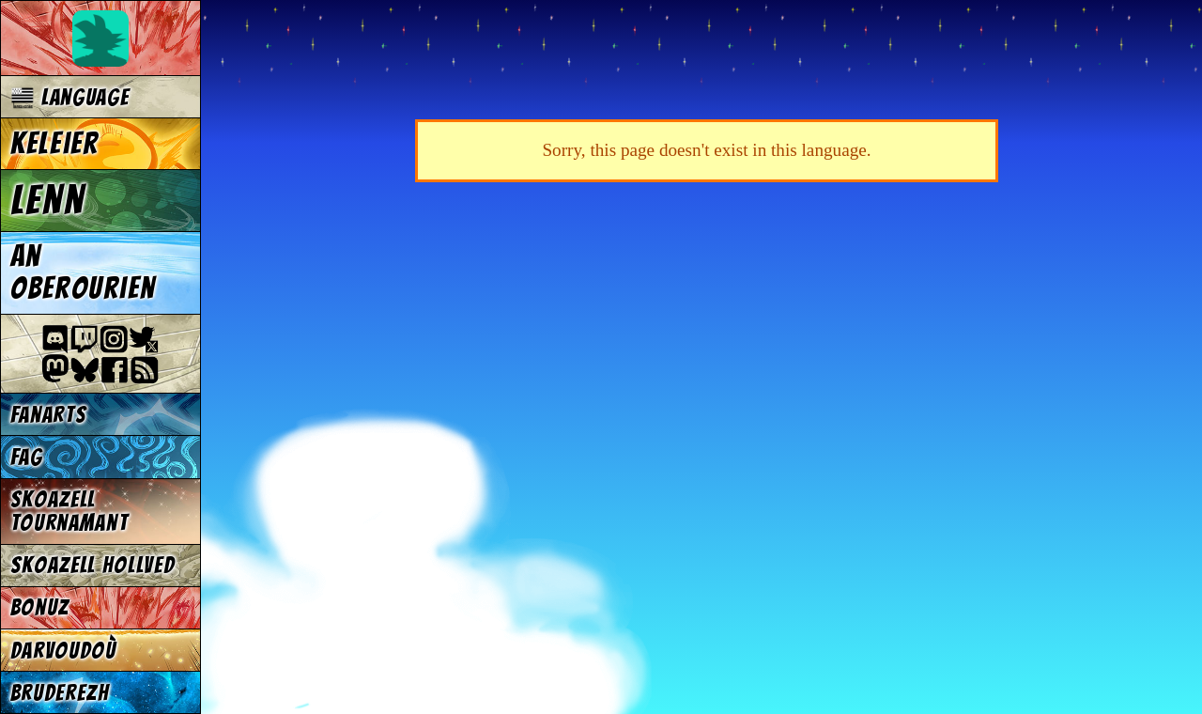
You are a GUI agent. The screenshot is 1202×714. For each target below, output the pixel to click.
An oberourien (82, 272)
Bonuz (39, 607)
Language (70, 97)
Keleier (55, 144)
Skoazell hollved (93, 565)
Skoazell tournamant (69, 511)
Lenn (47, 200)
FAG (26, 457)
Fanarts (48, 415)
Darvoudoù (63, 650)
